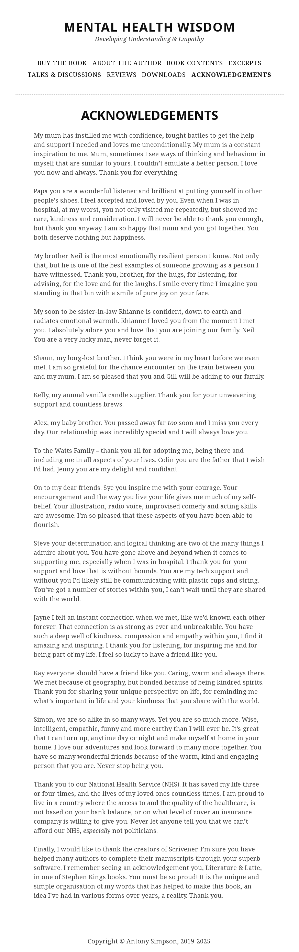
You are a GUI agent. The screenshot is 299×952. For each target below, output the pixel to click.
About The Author (127, 63)
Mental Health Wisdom (149, 27)
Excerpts (245, 63)
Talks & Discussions (64, 74)
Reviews (122, 74)
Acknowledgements (231, 74)
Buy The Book (62, 63)
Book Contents (195, 63)
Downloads (164, 74)
